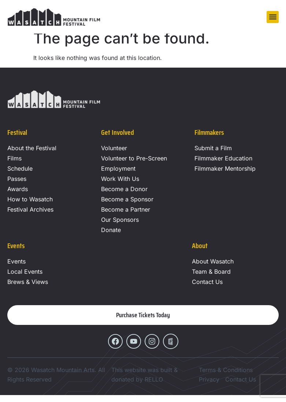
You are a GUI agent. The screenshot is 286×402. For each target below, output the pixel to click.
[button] (273, 17)
